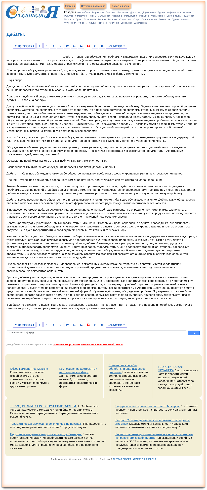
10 (67, 45)
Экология (114, 23)
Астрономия (98, 12)
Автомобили (83, 12)
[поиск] (96, 332)
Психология (90, 19)
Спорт (136, 19)
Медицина (117, 16)
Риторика (112, 19)
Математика (104, 16)
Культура (68, 16)
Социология (125, 19)
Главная (70, 6)
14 (95, 45)
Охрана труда (174, 16)
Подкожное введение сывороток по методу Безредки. (46, 434)
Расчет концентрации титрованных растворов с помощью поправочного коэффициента (154, 436)
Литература (81, 16)
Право (79, 19)
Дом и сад (135, 12)
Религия (102, 19)
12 (81, 45)
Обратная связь (121, 6)
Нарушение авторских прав (66, 344)
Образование (158, 16)
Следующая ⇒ (116, 45)
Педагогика (188, 16)
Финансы (82, 23)
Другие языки (149, 12)
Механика (144, 16)
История (187, 12)
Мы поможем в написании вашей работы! (102, 344)
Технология (164, 19)
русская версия (122, 458)
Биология (110, 12)
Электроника (140, 23)
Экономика (126, 23)
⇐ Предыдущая (24, 45)
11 (74, 45)
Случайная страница (93, 6)
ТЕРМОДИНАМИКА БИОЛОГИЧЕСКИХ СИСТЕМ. (43, 406)
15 (102, 45)
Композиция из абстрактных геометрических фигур (78, 370)
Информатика (174, 12)
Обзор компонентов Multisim (29, 368)
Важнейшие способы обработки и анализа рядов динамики (127, 368)
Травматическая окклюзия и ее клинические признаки (46, 423)
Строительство (149, 19)
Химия (92, 23)
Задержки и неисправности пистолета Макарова (148, 406)
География (122, 12)
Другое (161, 12)
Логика (92, 16)
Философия (70, 23)
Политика (69, 19)
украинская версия (144, 458)
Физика (185, 19)
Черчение (102, 23)
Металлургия (130, 16)
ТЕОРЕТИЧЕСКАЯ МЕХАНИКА (170, 368)
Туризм (175, 19)
